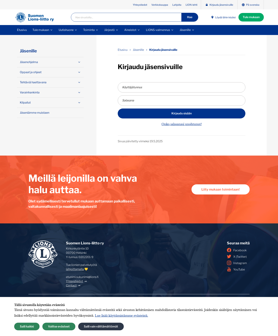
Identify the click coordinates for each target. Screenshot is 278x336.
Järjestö (109, 30)
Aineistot (130, 30)
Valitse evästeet (59, 326)
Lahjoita (176, 4)
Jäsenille (185, 30)
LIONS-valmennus (158, 30)
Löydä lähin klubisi (223, 17)
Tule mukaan (251, 17)
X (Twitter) (237, 256)
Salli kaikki (27, 326)
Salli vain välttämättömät (101, 326)
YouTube (236, 269)
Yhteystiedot (140, 4)
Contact (71, 285)
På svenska (250, 4)
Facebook (237, 250)
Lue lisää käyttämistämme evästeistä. (121, 315)
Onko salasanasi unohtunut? (182, 124)
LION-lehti (191, 4)
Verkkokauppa (159, 4)
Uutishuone (66, 30)
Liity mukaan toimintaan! (220, 189)
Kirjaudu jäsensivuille (219, 4)
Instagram (237, 263)
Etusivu (22, 30)
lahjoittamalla (75, 269)
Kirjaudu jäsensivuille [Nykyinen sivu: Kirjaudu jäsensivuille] (163, 50)
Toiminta (89, 30)
